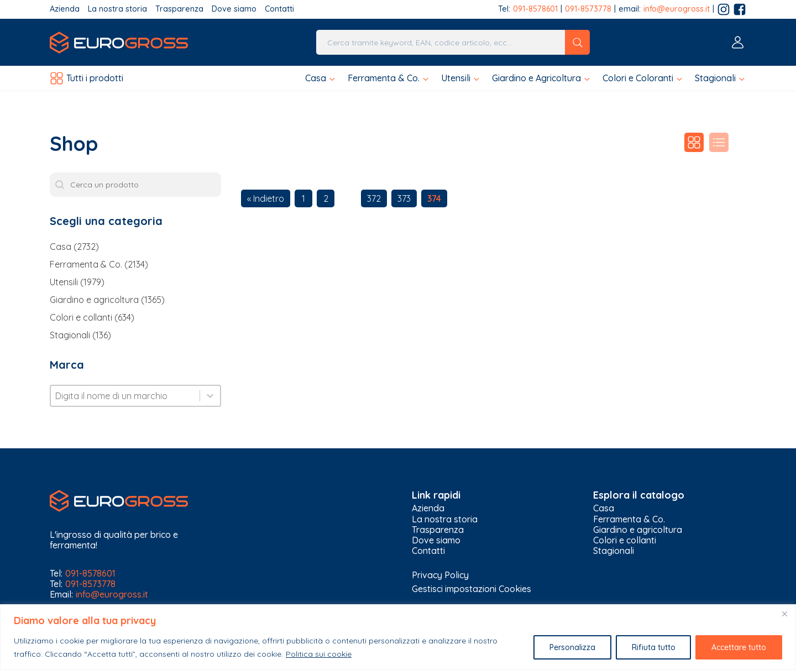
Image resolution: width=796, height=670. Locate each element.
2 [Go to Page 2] (325, 198)
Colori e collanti (624, 540)
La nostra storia (117, 9)
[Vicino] (784, 613)
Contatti (279, 9)
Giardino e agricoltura (637, 530)
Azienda (65, 9)
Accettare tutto (738, 647)
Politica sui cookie (319, 654)
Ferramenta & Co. (629, 519)
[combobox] (125, 396)
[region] (398, 637)
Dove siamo (234, 9)
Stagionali (613, 551)
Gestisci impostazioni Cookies (471, 588)
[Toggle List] (210, 396)
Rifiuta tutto (653, 647)
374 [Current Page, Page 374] (434, 198)
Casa (603, 508)
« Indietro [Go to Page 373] (265, 198)
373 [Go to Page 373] (404, 198)
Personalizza (572, 647)
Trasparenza (179, 9)
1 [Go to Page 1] (303, 198)
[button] (321, 78)
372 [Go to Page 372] (374, 198)
